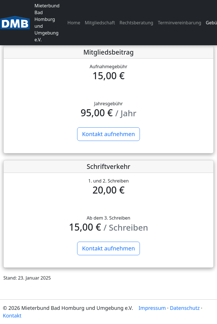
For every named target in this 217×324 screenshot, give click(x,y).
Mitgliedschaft (100, 23)
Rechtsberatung (136, 23)
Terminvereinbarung (179, 23)
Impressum (152, 307)
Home (74, 23)
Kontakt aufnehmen (108, 134)
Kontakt (12, 315)
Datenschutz (184, 307)
